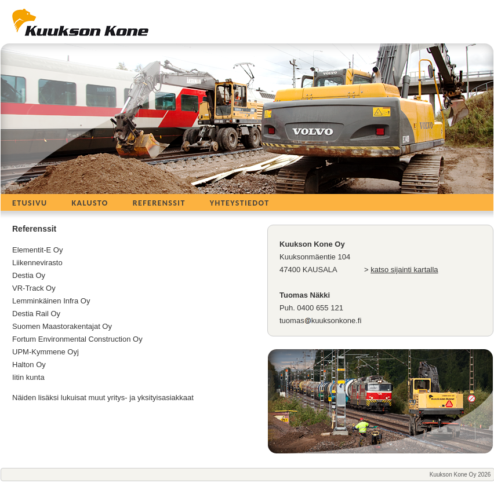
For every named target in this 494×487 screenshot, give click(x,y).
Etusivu (29, 203)
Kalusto (89, 203)
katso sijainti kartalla (404, 269)
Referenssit (159, 203)
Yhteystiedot (240, 203)
